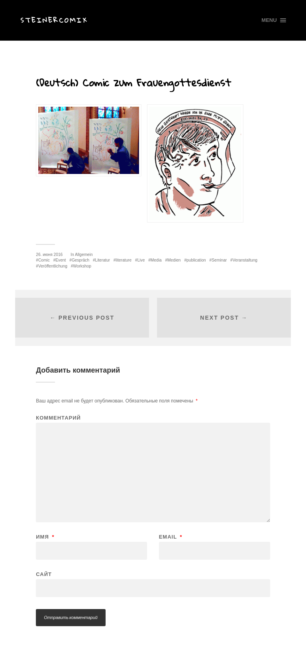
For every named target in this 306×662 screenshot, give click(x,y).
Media (156, 260)
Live (141, 260)
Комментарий (58, 417)
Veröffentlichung (52, 266)
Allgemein (84, 254)
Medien (173, 260)
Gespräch (80, 260)
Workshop (82, 266)
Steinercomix (54, 20)
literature (123, 260)
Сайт (44, 574)
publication (196, 260)
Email (170, 536)
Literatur (102, 260)
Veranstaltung (245, 260)
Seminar (219, 260)
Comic (44, 260)
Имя (45, 536)
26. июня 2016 (49, 254)
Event (60, 260)
